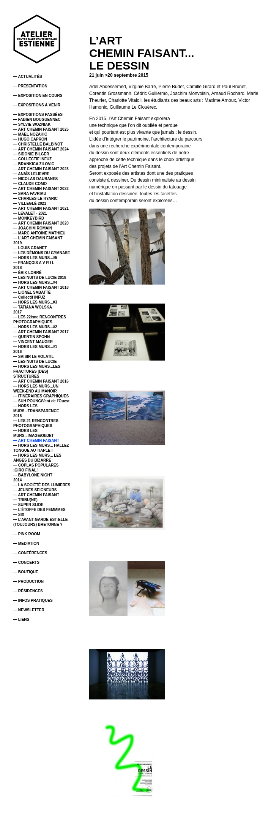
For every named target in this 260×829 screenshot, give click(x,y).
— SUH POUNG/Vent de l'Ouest (41, 401)
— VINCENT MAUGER (33, 342)
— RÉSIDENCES (28, 591)
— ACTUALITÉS (27, 76)
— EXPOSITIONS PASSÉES (38, 114)
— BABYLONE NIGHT (32, 475)
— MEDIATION (26, 543)
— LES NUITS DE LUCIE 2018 (39, 277)
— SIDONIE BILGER (31, 154)
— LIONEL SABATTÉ (32, 292)
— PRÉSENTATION (30, 86)
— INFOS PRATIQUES (33, 600)
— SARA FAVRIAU (29, 193)
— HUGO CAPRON (30, 139)
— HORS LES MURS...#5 (35, 258)
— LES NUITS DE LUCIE (35, 361)
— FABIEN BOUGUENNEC (36, 119)
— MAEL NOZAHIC (30, 134)
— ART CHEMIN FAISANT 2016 (41, 381)
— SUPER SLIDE (28, 505)
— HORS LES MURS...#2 (35, 327)
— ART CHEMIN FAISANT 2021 (41, 208)
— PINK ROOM (26, 534)
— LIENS (21, 619)
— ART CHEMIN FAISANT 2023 (41, 169)
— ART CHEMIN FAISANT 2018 (41, 287)
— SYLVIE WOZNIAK (31, 124)
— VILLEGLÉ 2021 (29, 203)
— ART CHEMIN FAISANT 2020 (41, 223)
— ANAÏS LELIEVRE (31, 174)
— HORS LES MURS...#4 (35, 282)
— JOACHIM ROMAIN (32, 228)
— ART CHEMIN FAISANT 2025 (41, 129)
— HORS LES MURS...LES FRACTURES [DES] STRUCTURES (36, 371)
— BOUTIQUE (25, 572)
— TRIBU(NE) (25, 500)
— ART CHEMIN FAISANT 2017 (41, 332)
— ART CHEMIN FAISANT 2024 (41, 149)
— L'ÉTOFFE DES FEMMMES (39, 510)
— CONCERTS (26, 562)
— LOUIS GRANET (30, 248)
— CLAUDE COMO (30, 184)
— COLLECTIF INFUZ (32, 159)
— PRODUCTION (28, 581)
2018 (17, 268)
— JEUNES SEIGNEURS (35, 490)
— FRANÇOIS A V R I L (33, 263)
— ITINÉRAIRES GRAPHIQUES (41, 396)
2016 (17, 352)
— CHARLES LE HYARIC (35, 198)
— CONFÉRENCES (30, 553)
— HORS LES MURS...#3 (35, 302)
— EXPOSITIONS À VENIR (36, 105)
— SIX (18, 515)
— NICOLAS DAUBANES (35, 179)
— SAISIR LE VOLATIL (33, 356)
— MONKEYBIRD (28, 218)
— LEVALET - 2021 (30, 213)
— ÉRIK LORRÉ (27, 273)
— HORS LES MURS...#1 (35, 347)
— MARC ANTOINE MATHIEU (39, 233)
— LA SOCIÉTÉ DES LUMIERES (41, 485)
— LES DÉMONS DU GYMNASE (41, 253)
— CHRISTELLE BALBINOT (38, 144)
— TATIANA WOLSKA (32, 307)
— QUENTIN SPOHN (31, 337)
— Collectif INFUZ (29, 297)
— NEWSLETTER (28, 610)
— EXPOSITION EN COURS (37, 95)
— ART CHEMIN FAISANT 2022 (41, 189)
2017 (17, 312)
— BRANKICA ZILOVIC (33, 164)
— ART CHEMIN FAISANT (36, 440)
